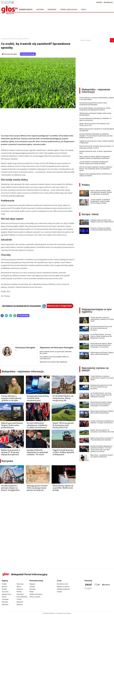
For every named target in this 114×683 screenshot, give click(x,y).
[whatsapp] (14, 315)
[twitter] (6, 315)
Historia (40, 9)
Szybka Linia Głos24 (68, 9)
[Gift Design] (88, 588)
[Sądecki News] (97, 585)
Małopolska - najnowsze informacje (23, 371)
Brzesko (4, 589)
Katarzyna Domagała (10, 54)
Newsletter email (62, 584)
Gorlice (4, 597)
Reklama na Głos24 (63, 586)
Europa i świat (90, 214)
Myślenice (5, 604)
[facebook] (2, 315)
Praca (83, 9)
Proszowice (20, 594)
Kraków (4, 584)
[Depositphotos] (106, 585)
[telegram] (10, 315)
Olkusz (19, 586)
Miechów (5, 602)
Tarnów (19, 599)
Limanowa (5, 599)
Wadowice (20, 602)
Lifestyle (32, 586)
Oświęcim (20, 589)
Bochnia (4, 586)
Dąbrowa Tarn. (6, 594)
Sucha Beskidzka (22, 597)
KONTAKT (99, 2)
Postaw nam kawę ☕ (28, 54)
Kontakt (59, 592)
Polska (86, 184)
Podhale (19, 592)
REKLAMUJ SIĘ (108, 2)
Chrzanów (5, 592)
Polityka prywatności (63, 589)
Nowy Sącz (20, 584)
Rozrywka (52, 9)
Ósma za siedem (35, 597)
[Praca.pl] (88, 585)
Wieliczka (20, 604)
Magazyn (32, 584)
